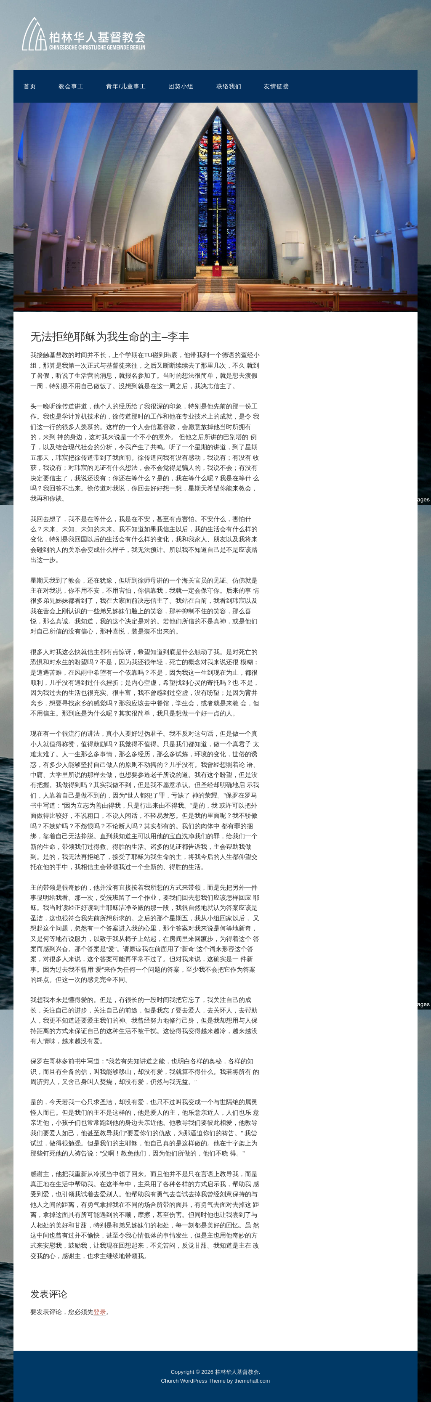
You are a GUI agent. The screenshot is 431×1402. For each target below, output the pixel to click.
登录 (99, 1311)
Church (170, 1381)
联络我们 (229, 86)
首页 (30, 86)
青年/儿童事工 (126, 86)
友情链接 (276, 86)
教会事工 (71, 86)
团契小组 (181, 86)
